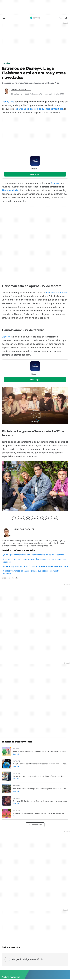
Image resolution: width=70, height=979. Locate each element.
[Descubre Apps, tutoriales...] (60, 18)
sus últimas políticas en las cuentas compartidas (38, 109)
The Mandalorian (10, 190)
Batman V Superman (56, 292)
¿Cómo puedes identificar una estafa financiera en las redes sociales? (34, 554)
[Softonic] (35, 18)
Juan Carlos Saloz (21, 89)
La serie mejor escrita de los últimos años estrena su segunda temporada (35, 566)
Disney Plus (8, 101)
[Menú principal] (4, 18)
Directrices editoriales (10, 578)
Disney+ (55, 183)
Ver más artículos (35, 825)
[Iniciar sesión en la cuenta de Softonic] (66, 18)
